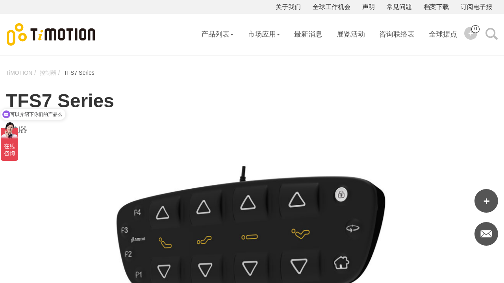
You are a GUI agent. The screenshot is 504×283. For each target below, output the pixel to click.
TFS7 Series (79, 73)
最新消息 (308, 34)
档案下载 (436, 7)
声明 (368, 7)
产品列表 (217, 34)
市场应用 (264, 34)
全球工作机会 (331, 7)
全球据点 (443, 34)
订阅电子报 (476, 7)
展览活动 (351, 34)
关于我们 (288, 7)
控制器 (48, 73)
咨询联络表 (397, 34)
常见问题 (399, 7)
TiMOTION (19, 73)
